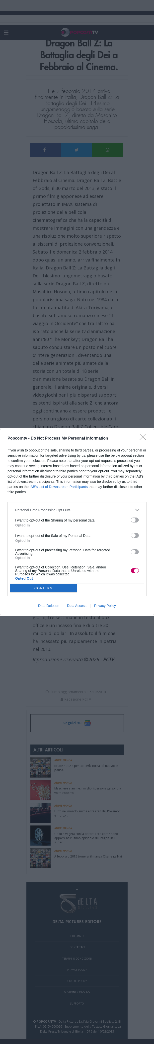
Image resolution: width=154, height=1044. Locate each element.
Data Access (76, 606)
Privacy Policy (105, 606)
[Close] (144, 438)
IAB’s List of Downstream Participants (59, 487)
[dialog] (77, 522)
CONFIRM (43, 588)
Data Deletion (48, 606)
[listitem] (77, 510)
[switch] (135, 520)
